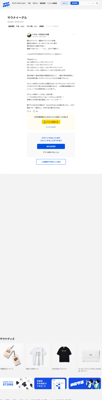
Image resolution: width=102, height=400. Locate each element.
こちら (57, 152)
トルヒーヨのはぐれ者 (40, 34)
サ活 (29, 3)
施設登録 (42, 3)
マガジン (35, 3)
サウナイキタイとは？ (19, 3)
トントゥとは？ (51, 127)
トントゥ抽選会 (52, 3)
